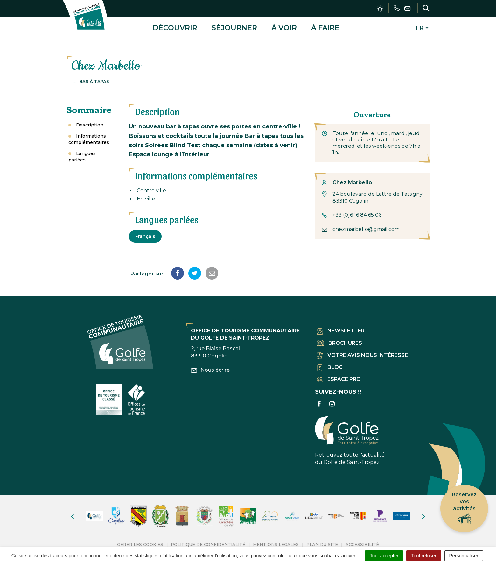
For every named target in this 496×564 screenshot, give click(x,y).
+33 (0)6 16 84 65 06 (356, 213)
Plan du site (322, 542)
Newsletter (341, 329)
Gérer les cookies (140, 542)
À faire (325, 26)
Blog (330, 365)
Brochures (339, 341)
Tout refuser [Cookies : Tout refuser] (423, 555)
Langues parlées (82, 154)
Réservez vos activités (464, 509)
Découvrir (175, 26)
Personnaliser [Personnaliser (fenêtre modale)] (464, 555)
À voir (284, 26)
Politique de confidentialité (208, 542)
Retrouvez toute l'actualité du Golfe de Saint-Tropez (350, 438)
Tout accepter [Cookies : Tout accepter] (384, 555)
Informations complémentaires (88, 137)
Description (89, 123)
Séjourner (234, 26)
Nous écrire (210, 368)
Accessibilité (362, 542)
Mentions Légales (276, 542)
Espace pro (339, 377)
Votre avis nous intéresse (362, 353)
